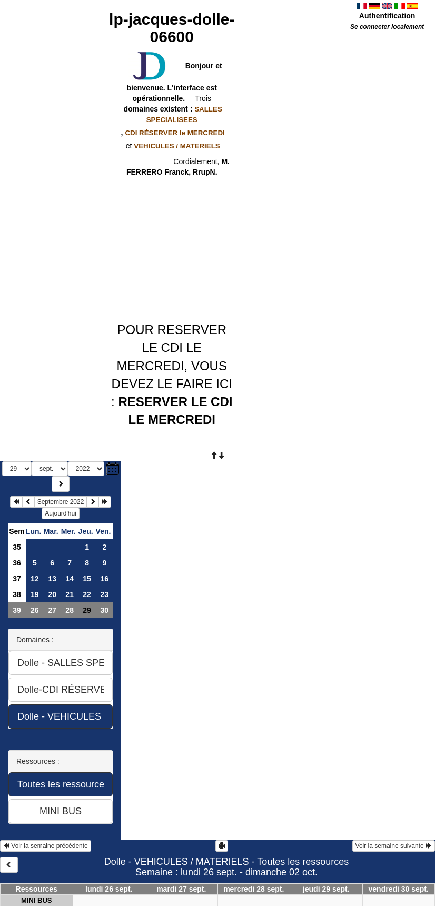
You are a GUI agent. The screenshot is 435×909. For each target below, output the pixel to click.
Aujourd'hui (60, 513)
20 (52, 594)
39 (17, 610)
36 (17, 563)
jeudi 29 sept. (326, 889)
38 (17, 594)
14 (69, 578)
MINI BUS (36, 900)
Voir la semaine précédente (45, 846)
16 (104, 578)
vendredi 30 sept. (399, 889)
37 (17, 578)
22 (87, 594)
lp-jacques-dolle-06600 (171, 28)
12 (35, 578)
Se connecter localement (387, 27)
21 (69, 594)
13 (52, 578)
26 (35, 610)
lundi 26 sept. (108, 889)
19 (35, 594)
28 (69, 610)
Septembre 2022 (60, 502)
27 (52, 610)
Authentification (387, 16)
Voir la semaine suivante (393, 846)
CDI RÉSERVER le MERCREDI (174, 133)
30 (104, 610)
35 (17, 547)
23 (104, 594)
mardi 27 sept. (181, 889)
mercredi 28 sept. (253, 889)
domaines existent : (172, 114)
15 (87, 578)
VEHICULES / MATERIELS (177, 146)
